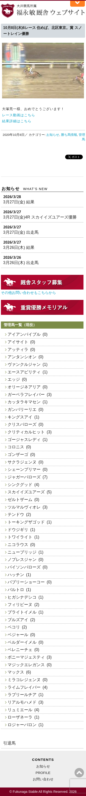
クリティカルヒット (26, 432)
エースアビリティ (24, 372)
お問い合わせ (43, 779)
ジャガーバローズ (24, 477)
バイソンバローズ (24, 567)
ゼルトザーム (20, 499)
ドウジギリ (18, 529)
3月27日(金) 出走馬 (21, 232)
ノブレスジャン (22, 559)
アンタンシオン (22, 357)
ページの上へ (79, 773)
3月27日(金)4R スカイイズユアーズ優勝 (40, 217)
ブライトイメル (22, 612)
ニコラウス (18, 544)
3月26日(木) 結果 (18, 247)
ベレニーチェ (20, 649)
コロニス (16, 447)
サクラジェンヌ (22, 462)
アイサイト (18, 342)
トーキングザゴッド (26, 522)
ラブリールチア (22, 694)
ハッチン (16, 574)
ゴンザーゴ (18, 454)
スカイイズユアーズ (26, 492)
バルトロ (16, 589)
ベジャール (18, 634)
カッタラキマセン (24, 402)
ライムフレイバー (24, 687)
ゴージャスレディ (24, 439)
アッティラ (18, 349)
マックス (16, 672)
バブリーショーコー (26, 582)
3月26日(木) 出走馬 (21, 262)
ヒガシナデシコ (22, 597)
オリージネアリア (24, 387)
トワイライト (20, 537)
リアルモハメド (22, 702)
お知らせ (52, 134)
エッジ (14, 379)
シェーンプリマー (24, 469)
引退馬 (9, 743)
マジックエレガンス (26, 664)
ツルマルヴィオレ (24, 507)
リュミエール (20, 710)
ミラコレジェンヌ (24, 679)
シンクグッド (20, 484)
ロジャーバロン (22, 724)
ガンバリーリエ (22, 409)
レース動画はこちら (18, 115)
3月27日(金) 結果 (18, 202)
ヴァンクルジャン (24, 364)
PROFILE (43, 773)
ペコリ (14, 627)
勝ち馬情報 (69, 134)
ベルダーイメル (22, 642)
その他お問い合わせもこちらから (28, 293)
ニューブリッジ (22, 552)
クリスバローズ (22, 424)
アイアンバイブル (24, 334)
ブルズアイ (18, 619)
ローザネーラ (20, 717)
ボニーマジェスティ (26, 657)
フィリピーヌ (20, 604)
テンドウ (16, 514)
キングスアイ (20, 417)
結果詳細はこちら (16, 121)
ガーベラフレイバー (26, 394)
